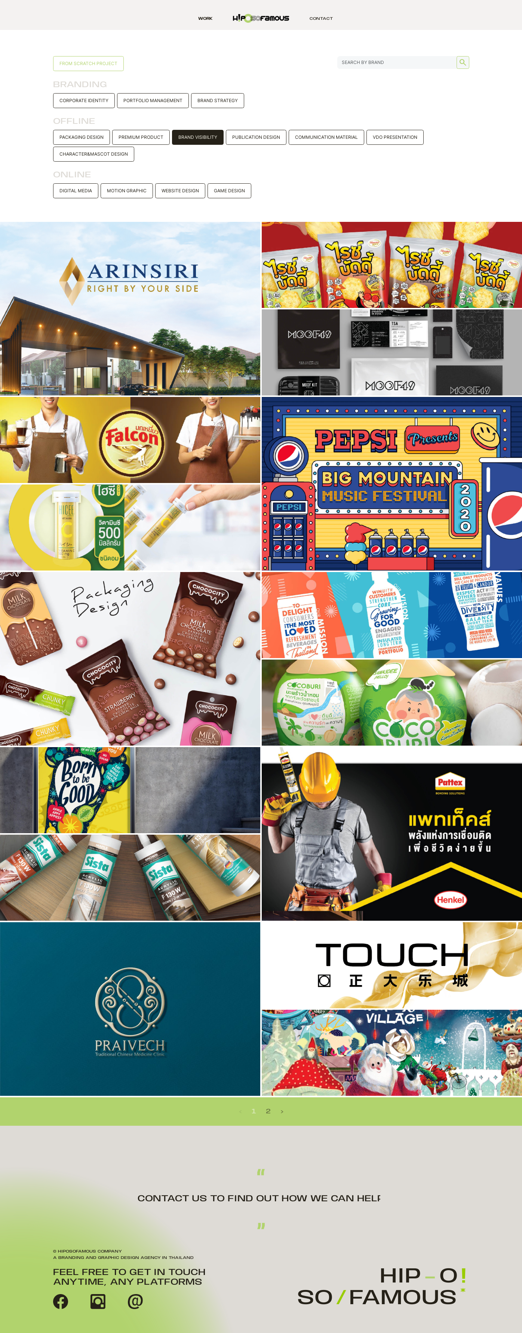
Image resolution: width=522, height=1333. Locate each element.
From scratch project (88, 63)
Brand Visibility (197, 137)
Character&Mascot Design (93, 154)
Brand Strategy (217, 100)
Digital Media (75, 190)
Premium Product (141, 137)
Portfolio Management (152, 100)
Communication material (326, 137)
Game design (229, 190)
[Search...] (403, 62)
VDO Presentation (395, 137)
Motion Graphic (127, 190)
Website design (180, 190)
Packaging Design (81, 137)
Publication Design (256, 137)
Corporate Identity (83, 100)
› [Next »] (281, 1111)
